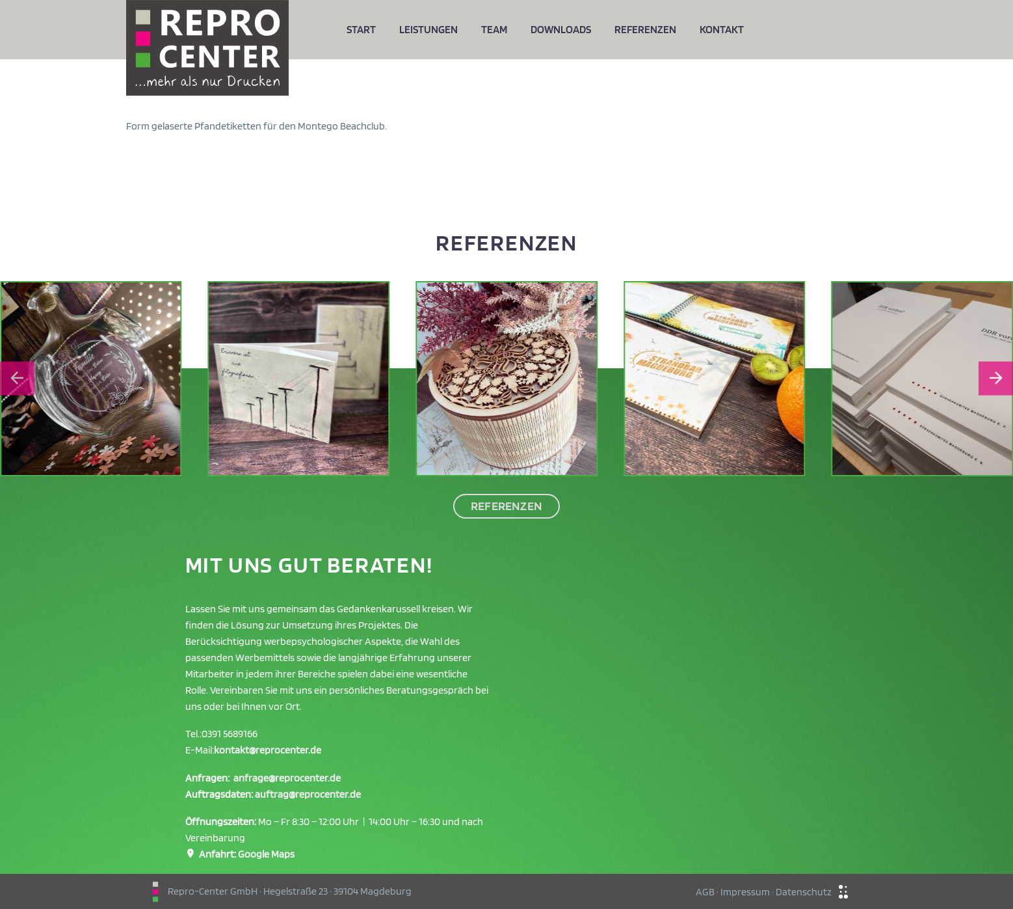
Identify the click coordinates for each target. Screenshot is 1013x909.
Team (494, 29)
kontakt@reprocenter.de (267, 750)
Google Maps (266, 854)
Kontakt (722, 29)
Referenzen (645, 29)
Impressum (745, 892)
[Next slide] (996, 378)
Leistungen (428, 29)
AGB (705, 892)
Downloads (561, 29)
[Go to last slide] (17, 378)
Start (361, 29)
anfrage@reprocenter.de (287, 778)
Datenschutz (804, 892)
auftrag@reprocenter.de (308, 794)
